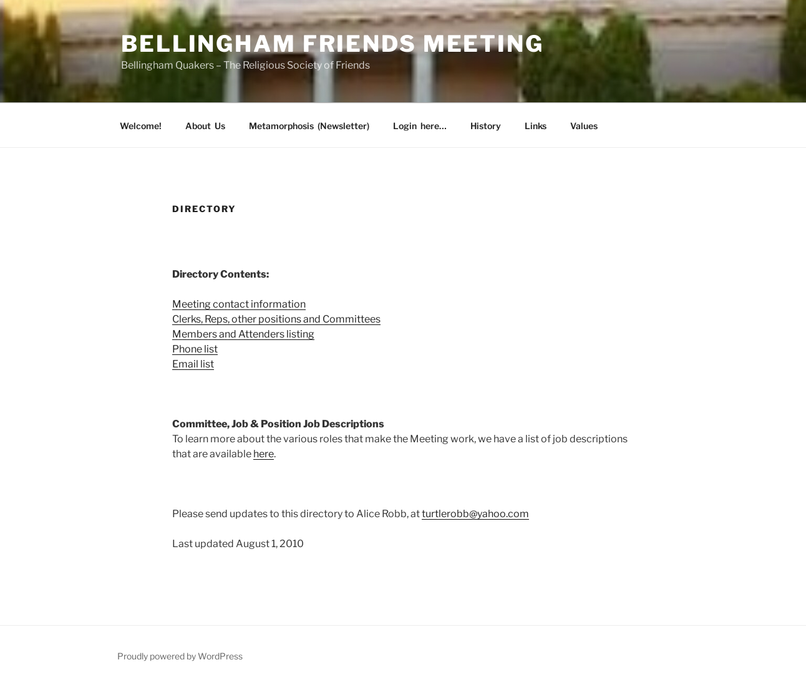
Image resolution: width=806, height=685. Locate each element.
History (485, 125)
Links (535, 125)
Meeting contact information (239, 304)
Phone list (195, 349)
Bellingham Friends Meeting (332, 43)
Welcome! (141, 125)
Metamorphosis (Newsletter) (309, 125)
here (263, 454)
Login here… (420, 125)
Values (584, 125)
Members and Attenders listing (243, 334)
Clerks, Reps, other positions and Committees (276, 319)
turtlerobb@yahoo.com (475, 514)
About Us (205, 125)
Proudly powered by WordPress (180, 656)
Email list (193, 364)
